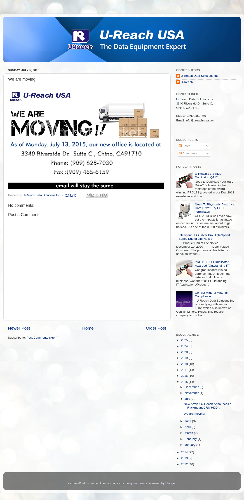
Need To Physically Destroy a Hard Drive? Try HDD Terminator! (214, 208)
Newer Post (19, 328)
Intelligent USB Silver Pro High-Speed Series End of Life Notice (204, 236)
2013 (185, 458)
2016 (185, 375)
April (188, 427)
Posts (184, 146)
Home (88, 328)
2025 (185, 340)
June (188, 421)
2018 (185, 364)
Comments (188, 153)
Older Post (156, 328)
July (188, 398)
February (191, 439)
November (192, 393)
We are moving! (194, 413)
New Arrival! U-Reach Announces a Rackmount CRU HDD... (208, 405)
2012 (185, 464)
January (190, 445)
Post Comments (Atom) (42, 337)
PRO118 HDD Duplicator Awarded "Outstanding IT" (212, 263)
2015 (185, 382)
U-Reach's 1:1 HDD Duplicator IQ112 (208, 175)
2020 (185, 352)
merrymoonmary (136, 483)
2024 (185, 346)
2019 (185, 358)
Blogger (170, 483)
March (189, 433)
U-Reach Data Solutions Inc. (200, 75)
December (192, 387)
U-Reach (187, 82)
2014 (185, 452)
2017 (185, 370)
